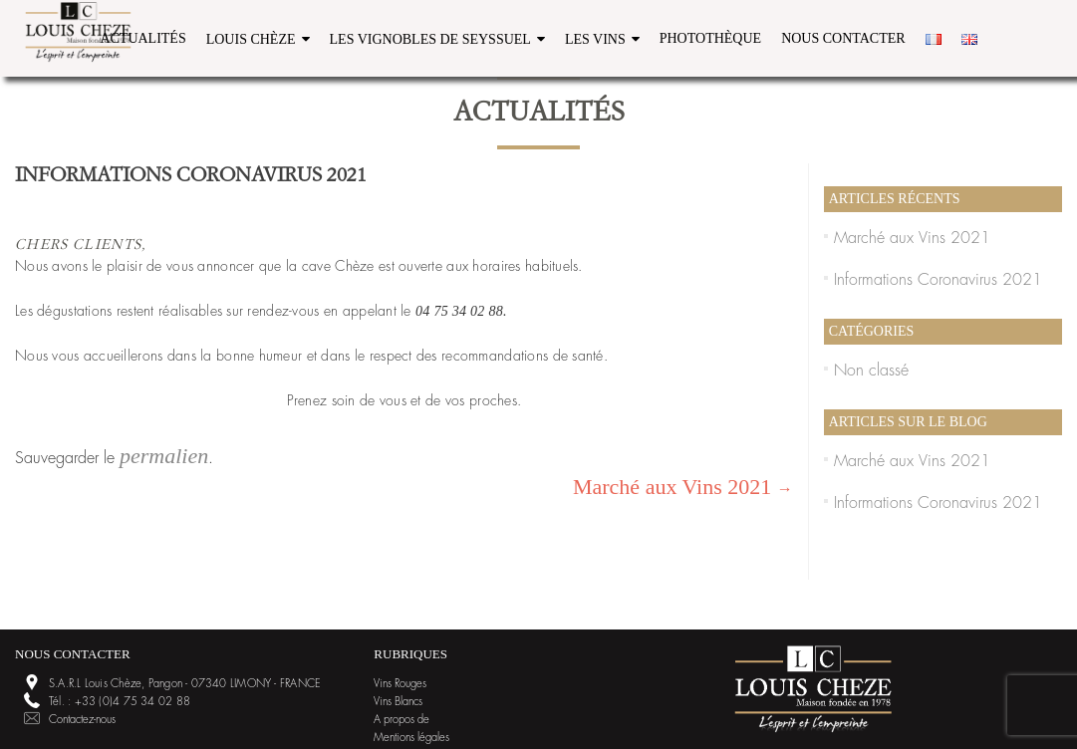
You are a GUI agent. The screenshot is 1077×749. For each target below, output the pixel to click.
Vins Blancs (398, 701)
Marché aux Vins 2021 (683, 486)
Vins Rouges (400, 683)
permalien (164, 455)
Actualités (142, 38)
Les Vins (595, 39)
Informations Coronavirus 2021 (938, 280)
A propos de (401, 719)
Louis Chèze (251, 39)
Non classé (871, 370)
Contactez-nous (82, 719)
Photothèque (710, 38)
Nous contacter (843, 38)
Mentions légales (411, 737)
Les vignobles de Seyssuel (430, 39)
